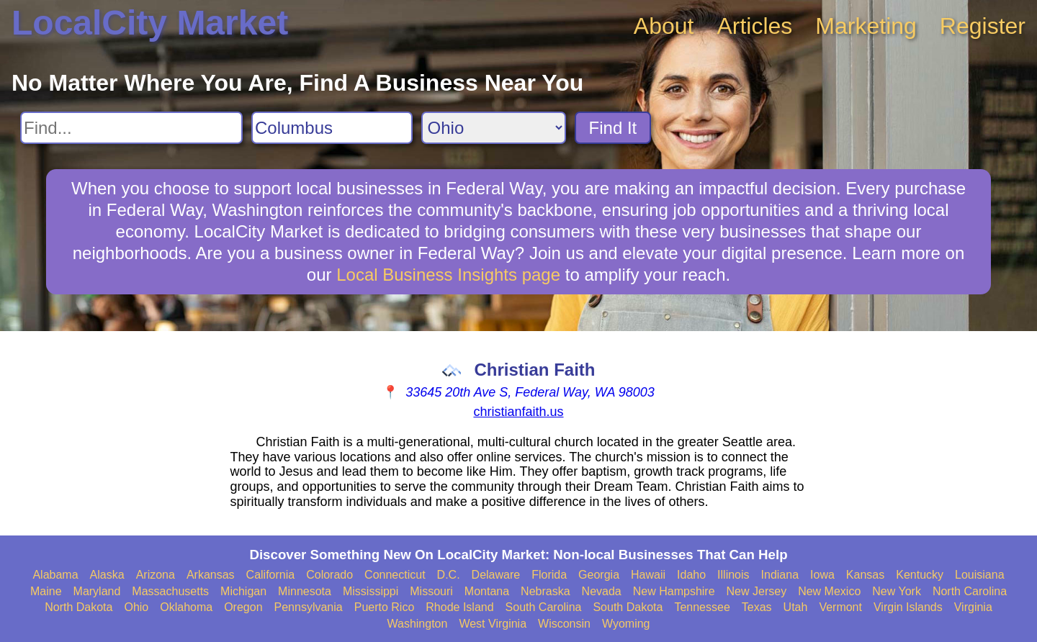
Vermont (840, 607)
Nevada (601, 591)
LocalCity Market (150, 23)
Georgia (598, 575)
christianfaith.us (518, 411)
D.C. (448, 575)
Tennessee (702, 607)
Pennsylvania (308, 607)
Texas (757, 607)
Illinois (733, 575)
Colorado (329, 575)
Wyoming (626, 624)
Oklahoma (186, 607)
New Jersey (757, 591)
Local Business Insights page (448, 274)
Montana (486, 591)
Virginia (973, 607)
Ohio (136, 607)
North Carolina (970, 591)
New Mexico (829, 591)
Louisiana (980, 575)
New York (896, 591)
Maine (46, 591)
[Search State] (493, 128)
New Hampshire (674, 591)
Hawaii (648, 575)
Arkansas (211, 575)
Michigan (243, 591)
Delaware (496, 575)
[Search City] (332, 128)
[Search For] (131, 128)
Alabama (55, 575)
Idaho (691, 575)
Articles (754, 26)
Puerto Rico (384, 607)
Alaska (107, 575)
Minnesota (304, 591)
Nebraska (545, 591)
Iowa (822, 575)
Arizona (155, 575)
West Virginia (492, 624)
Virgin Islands (908, 607)
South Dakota (628, 607)
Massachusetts (170, 591)
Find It (613, 127)
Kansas (865, 575)
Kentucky (919, 575)
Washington (417, 624)
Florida (549, 575)
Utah (796, 607)
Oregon (243, 607)
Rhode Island (459, 607)
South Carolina (544, 607)
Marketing (866, 26)
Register (982, 26)
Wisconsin (564, 624)
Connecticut (395, 575)
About (664, 26)
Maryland (97, 591)
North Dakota (78, 607)
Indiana (780, 575)
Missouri (431, 591)
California (270, 575)
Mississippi (370, 591)
